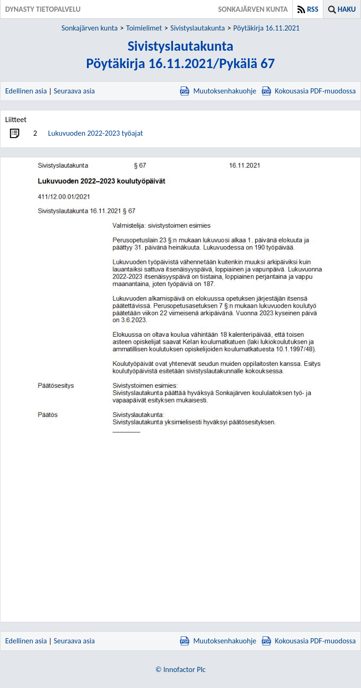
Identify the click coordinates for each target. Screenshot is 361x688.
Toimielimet (144, 27)
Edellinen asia (26, 90)
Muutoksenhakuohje (218, 90)
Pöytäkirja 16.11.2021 (266, 27)
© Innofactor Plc (181, 669)
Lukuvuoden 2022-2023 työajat (95, 133)
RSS (312, 9)
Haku (346, 9)
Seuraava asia (74, 90)
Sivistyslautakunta (198, 27)
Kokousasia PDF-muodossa (309, 90)
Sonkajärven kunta (90, 27)
